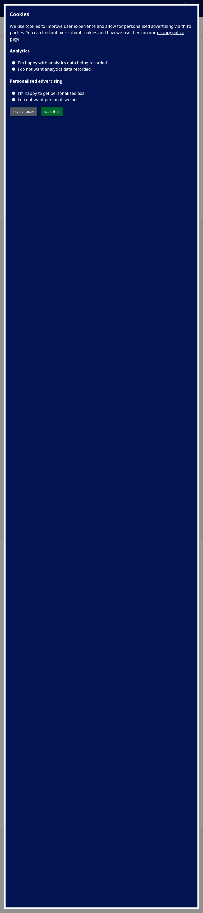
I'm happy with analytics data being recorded (62, 63)
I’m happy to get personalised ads (50, 93)
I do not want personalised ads (48, 100)
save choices (24, 111)
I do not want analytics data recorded (54, 69)
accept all (52, 111)
